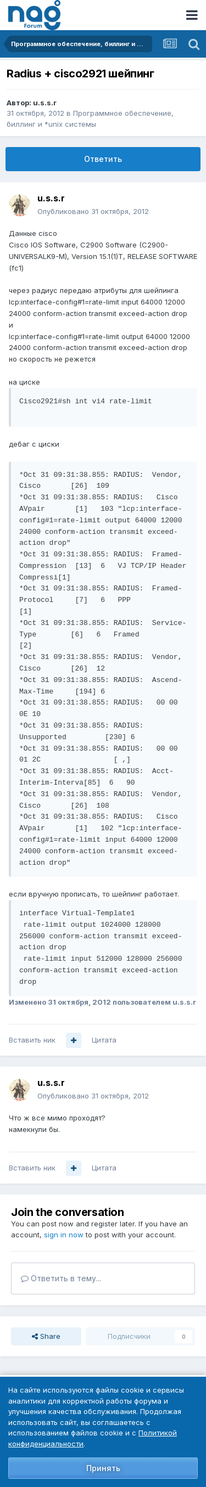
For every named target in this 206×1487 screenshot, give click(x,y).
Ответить (103, 159)
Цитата (104, 1039)
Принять (103, 1468)
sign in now (63, 1234)
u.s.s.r (45, 102)
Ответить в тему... (61, 1278)
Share (46, 1336)
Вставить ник (32, 1039)
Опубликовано (93, 211)
